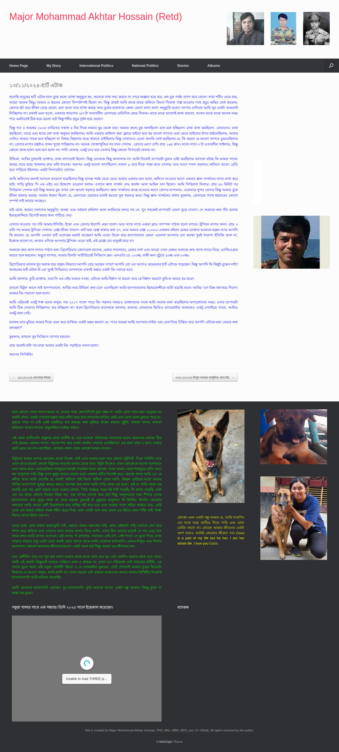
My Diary (54, 66)
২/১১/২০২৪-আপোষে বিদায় (31, 377)
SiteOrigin (165, 741)
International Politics (96, 66)
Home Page (18, 66)
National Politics (145, 66)
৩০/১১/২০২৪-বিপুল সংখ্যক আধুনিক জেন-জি (205, 377)
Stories (183, 66)
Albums (213, 66)
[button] (331, 66)
